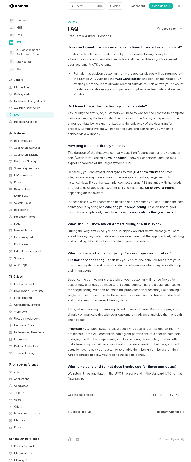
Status (17, 69)
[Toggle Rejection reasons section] (30, 413)
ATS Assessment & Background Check (25, 52)
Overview (19, 20)
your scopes (117, 158)
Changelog (20, 62)
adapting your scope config (125, 207)
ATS (15, 42)
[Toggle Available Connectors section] (30, 108)
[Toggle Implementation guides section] (30, 101)
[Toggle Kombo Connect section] (30, 284)
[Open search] (86, 6)
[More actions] (181, 29)
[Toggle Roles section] (30, 427)
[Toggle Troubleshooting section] (30, 353)
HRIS (15, 27)
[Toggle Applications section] (30, 379)
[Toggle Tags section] (30, 392)
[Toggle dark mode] (179, 6)
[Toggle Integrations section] (30, 453)
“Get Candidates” (128, 79)
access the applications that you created (145, 212)
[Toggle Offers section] (30, 406)
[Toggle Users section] (30, 399)
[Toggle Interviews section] (30, 420)
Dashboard (137, 5)
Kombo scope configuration (94, 260)
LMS (15, 35)
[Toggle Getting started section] (30, 94)
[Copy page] (166, 29)
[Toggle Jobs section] (30, 372)
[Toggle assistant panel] (115, 6)
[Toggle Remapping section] (30, 209)
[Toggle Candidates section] (30, 386)
